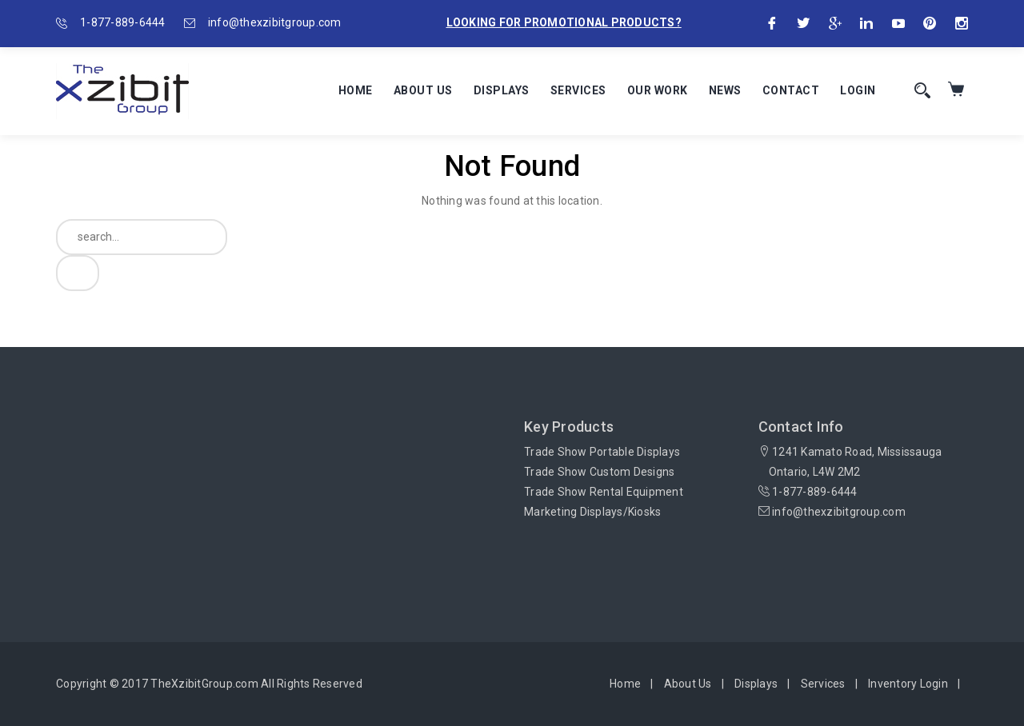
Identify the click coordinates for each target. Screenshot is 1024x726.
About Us (423, 90)
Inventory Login (908, 683)
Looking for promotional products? (564, 22)
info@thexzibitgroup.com (275, 22)
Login (858, 90)
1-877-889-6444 (123, 22)
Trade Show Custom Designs (599, 471)
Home (355, 90)
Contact (791, 90)
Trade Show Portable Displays (602, 451)
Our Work (657, 90)
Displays (502, 90)
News (725, 90)
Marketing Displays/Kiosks (592, 511)
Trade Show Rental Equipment (603, 491)
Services (578, 90)
